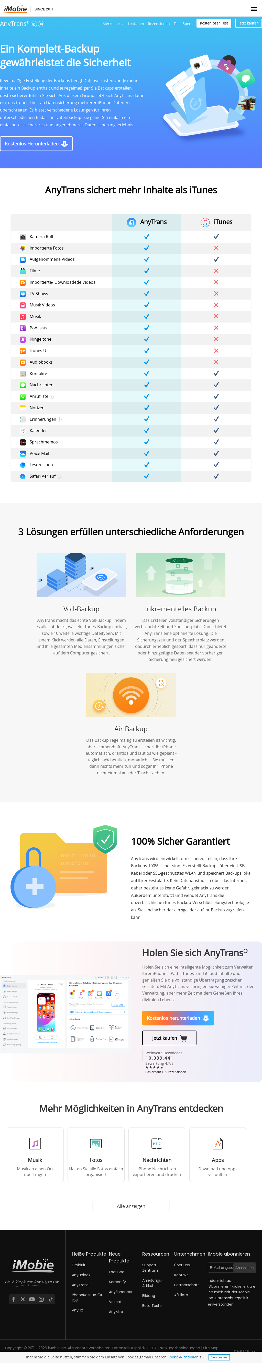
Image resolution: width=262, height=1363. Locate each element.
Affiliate (181, 1294)
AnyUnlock (81, 1275)
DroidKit (78, 1265)
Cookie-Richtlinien (183, 1357)
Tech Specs (183, 23)
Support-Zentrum (150, 1267)
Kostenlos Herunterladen (32, 144)
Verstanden (219, 1357)
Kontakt (181, 1275)
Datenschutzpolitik (231, 1297)
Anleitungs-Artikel (152, 1283)
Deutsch (241, 1351)
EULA (153, 1347)
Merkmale (111, 23)
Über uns (182, 1265)
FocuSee (116, 1271)
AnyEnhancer (121, 1291)
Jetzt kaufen (248, 23)
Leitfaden (136, 23)
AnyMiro (116, 1311)
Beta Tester (152, 1305)
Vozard (115, 1301)
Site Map (211, 1347)
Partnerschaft (186, 1284)
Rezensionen (159, 23)
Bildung (148, 1295)
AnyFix (77, 1310)
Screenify (117, 1281)
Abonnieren (244, 1268)
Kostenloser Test (214, 23)
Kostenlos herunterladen (173, 1018)
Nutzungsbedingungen (180, 1347)
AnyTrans (14, 23)
